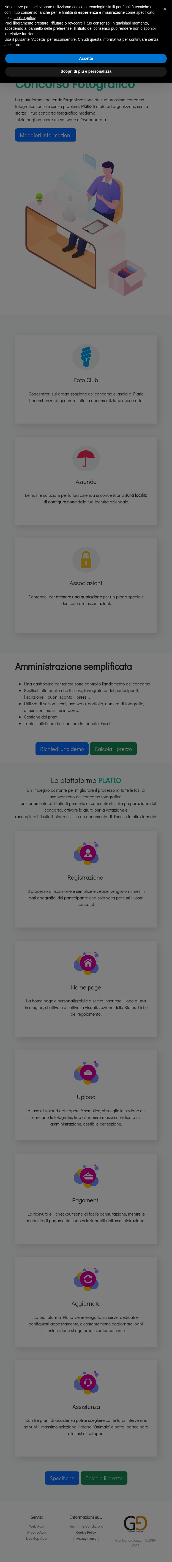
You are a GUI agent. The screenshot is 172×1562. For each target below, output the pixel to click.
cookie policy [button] (24, 17)
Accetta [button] (86, 58)
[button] (164, 8)
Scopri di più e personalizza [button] (86, 71)
